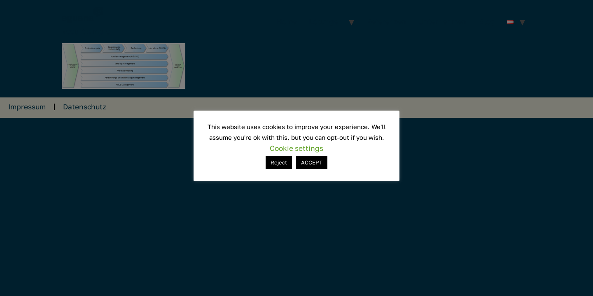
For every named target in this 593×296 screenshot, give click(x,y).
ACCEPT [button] (311, 162)
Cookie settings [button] (296, 148)
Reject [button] (279, 162)
